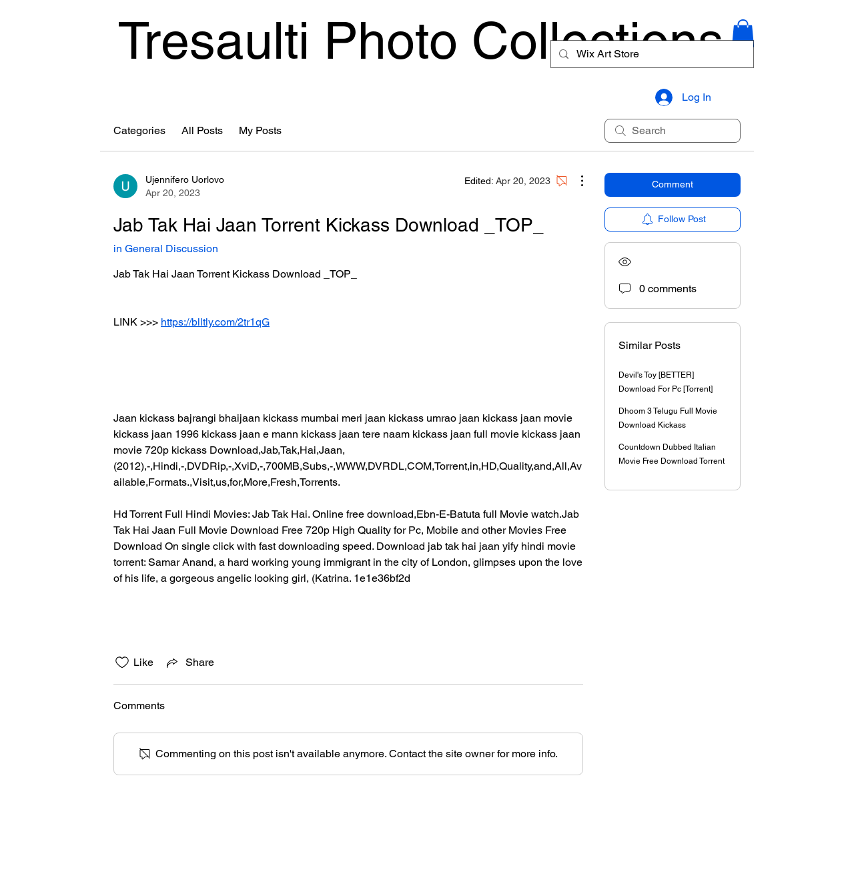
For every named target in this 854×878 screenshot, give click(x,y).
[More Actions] (575, 181)
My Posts (260, 130)
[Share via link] (189, 662)
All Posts (202, 130)
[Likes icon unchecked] (122, 662)
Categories (139, 130)
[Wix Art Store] (650, 54)
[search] (672, 131)
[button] (743, 33)
